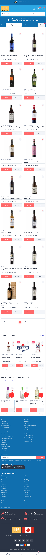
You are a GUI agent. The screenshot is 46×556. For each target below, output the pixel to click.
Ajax (2, 475)
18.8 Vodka (34, 402)
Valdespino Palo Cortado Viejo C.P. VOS (34, 127)
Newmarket (27, 490)
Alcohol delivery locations (12, 536)
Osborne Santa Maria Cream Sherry (10, 127)
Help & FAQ (3, 421)
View (17, 63)
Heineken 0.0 (34, 357)
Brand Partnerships (28, 435)
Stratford (3, 501)
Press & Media (27, 430)
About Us (26, 421)
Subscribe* (40, 457)
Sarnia (2, 498)
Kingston (26, 484)
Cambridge (26, 480)
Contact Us (27, 423)
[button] (7, 467)
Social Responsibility (6, 434)
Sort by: (3, 25)
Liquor (11, 381)
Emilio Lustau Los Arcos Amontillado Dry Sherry (33, 56)
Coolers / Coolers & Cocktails (8, 400)
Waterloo (26, 503)
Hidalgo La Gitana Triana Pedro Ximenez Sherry (11, 269)
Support (22, 536)
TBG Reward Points (6, 425)
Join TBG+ (3, 450)
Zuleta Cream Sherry (29, 303)
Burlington (3, 480)
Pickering (3, 496)
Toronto (3, 503)
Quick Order (4, 448)
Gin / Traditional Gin (20, 400)
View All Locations (5, 507)
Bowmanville (4, 477)
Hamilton (3, 484)
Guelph (26, 482)
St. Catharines (27, 498)
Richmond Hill (27, 496)
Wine (19, 18)
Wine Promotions (5, 432)
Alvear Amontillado (6, 232)
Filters (42, 24)
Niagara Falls (4, 492)
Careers (26, 427)
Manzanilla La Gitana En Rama (9, 161)
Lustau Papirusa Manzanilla (31, 232)
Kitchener (3, 486)
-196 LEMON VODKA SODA (8, 402)
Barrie (25, 475)
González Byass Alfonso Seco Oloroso (11, 198)
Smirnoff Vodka (20, 357)
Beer (4, 381)
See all (42, 335)
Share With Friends (5, 446)
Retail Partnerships (28, 437)
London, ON (26, 486)
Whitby (3, 505)
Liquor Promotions (5, 430)
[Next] (35, 25)
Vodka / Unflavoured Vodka (22, 354)
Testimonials (4, 444)
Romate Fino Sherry (29, 198)
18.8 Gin (18, 402)
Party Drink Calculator (6, 438)
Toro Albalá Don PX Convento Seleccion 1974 (11, 304)
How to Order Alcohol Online (7, 436)
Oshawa (3, 494)
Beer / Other (33, 354)
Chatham (3, 482)
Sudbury (26, 501)
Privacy (28, 536)
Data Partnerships (28, 439)
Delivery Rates (4, 423)
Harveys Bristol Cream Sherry (9, 55)
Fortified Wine (26, 18)
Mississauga (4, 490)
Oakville (26, 492)
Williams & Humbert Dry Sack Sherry (10, 91)
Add (6, 63)
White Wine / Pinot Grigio (7, 354)
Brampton (26, 477)
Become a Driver (28, 441)
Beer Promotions (5, 427)
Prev (4, 322)
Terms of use (35, 536)
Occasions (3, 442)
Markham (3, 488)
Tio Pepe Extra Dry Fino (30, 91)
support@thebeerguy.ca (30, 425)
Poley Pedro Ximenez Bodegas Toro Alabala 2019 (33, 161)
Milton (25, 488)
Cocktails (3, 440)
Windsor (26, 505)
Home (14, 18)
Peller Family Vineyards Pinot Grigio (8, 358)
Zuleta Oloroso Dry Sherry (31, 268)
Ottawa (26, 494)
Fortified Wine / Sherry (6, 53)
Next (42, 322)
